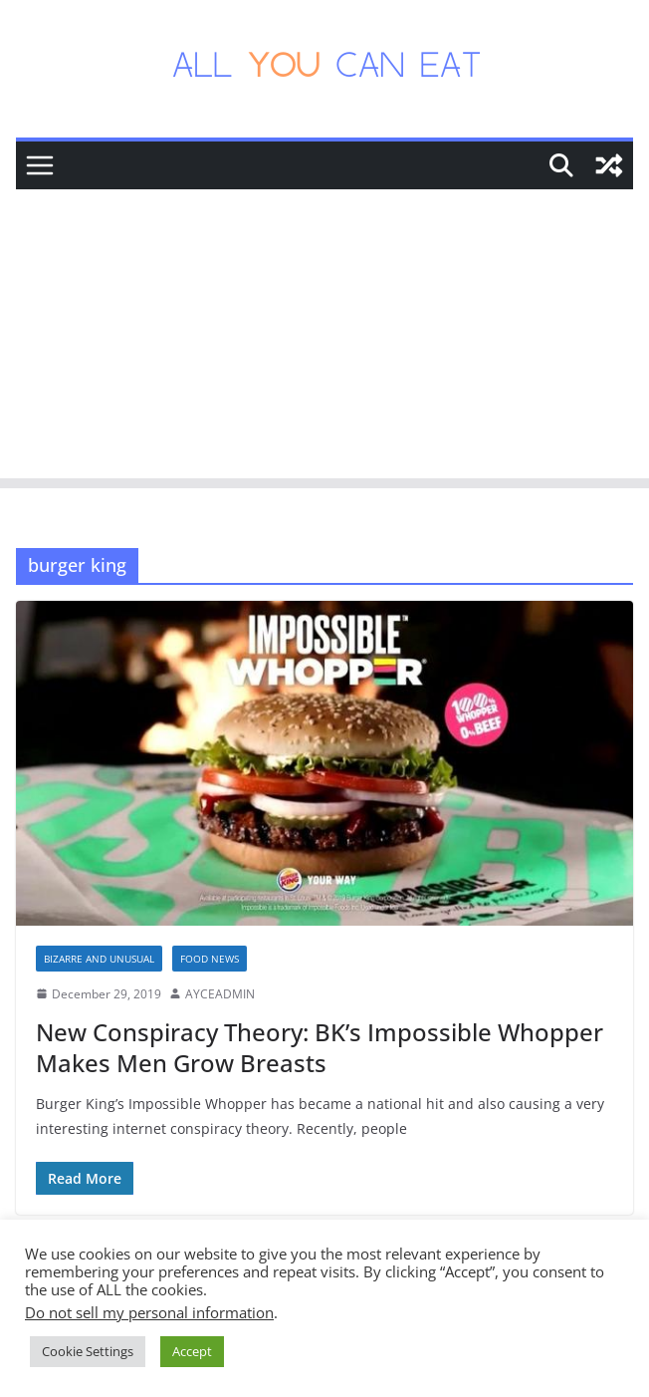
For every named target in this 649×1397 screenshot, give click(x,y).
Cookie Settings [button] (87, 1351)
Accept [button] (192, 1351)
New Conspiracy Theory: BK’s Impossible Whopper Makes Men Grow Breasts (319, 1047)
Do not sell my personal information (149, 1312)
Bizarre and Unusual (99, 959)
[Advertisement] (324, 338)
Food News (209, 959)
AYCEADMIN (220, 993)
